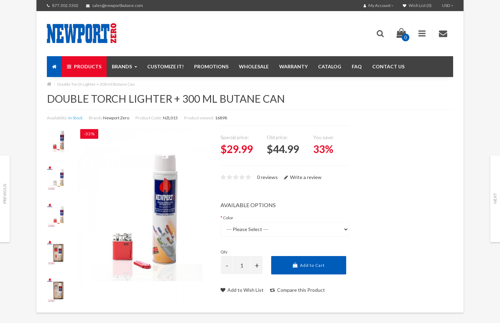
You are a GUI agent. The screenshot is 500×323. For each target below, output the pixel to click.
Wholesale (254, 66)
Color (228, 217)
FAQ (357, 66)
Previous (4, 194)
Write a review (303, 177)
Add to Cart (309, 265)
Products (84, 66)
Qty (223, 251)
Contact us (388, 66)
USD (447, 5)
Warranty (293, 66)
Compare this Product (297, 290)
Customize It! (165, 66)
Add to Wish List (242, 290)
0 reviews (267, 177)
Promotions (211, 66)
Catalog (329, 66)
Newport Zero (116, 117)
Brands (124, 66)
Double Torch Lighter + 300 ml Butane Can (96, 84)
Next (495, 198)
